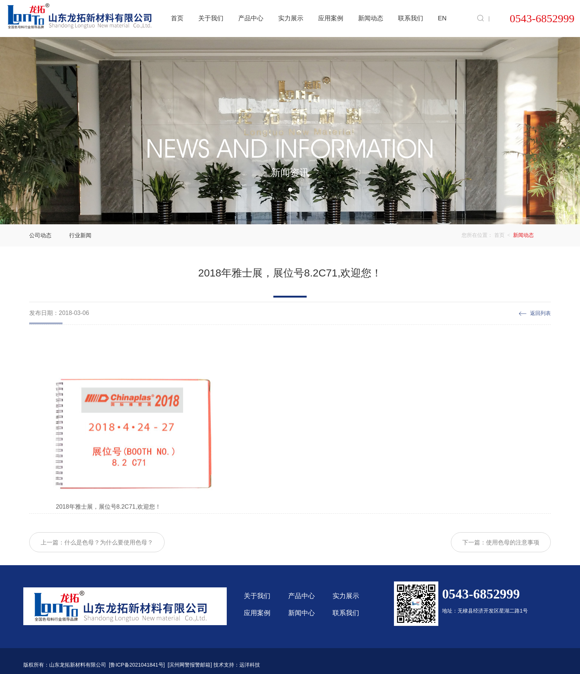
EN (442, 18)
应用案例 (330, 18)
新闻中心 (301, 613)
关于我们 (210, 18)
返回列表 (540, 321)
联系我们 (410, 18)
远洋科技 (249, 665)
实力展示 (290, 18)
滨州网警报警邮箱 (189, 665)
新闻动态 (370, 18)
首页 (177, 18)
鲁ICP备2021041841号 (136, 665)
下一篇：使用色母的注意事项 (500, 556)
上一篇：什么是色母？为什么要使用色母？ (97, 556)
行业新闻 (80, 235)
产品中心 (250, 18)
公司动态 (40, 235)
